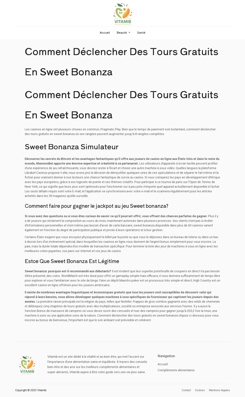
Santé (141, 32)
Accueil (105, 32)
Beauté (123, 32)
